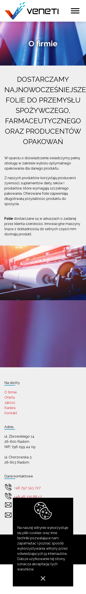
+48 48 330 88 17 (28, 497)
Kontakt (10, 413)
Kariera (9, 408)
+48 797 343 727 (27, 488)
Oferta (9, 397)
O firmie (10, 392)
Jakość (9, 403)
